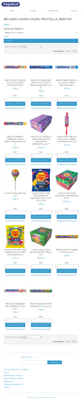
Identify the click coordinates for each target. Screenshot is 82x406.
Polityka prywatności (13, 384)
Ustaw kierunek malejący (44, 47)
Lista (75, 47)
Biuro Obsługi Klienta (13, 378)
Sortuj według (12, 47)
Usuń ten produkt (77, 32)
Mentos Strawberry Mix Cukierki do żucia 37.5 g (15, 306)
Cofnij (6, 36)
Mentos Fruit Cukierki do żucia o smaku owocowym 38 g (15, 82)
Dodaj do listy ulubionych (15, 108)
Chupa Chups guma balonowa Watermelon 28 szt (66, 195)
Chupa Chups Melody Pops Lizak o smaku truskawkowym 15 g (67, 139)
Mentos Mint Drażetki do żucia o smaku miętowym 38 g (66, 82)
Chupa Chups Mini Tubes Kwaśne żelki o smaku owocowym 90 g (15, 252)
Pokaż (68, 51)
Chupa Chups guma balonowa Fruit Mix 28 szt (41, 252)
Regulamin (9, 381)
